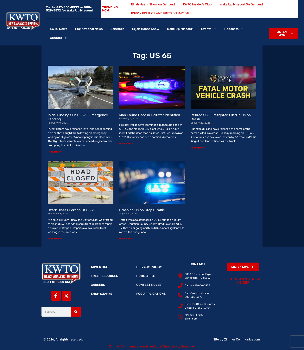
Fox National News (89, 29)
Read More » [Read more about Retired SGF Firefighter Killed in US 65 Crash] (198, 147)
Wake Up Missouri (180, 29)
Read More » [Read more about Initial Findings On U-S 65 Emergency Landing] (55, 151)
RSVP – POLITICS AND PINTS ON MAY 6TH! (161, 13)
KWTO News (58, 29)
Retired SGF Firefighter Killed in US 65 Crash (221, 117)
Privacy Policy (149, 267)
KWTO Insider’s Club (197, 4)
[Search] (76, 312)
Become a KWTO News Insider (242, 281)
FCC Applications (151, 294)
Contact (58, 37)
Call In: (69, 8)
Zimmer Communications (242, 339)
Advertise (99, 267)
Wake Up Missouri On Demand (241, 4)
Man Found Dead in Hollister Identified (149, 115)
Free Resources (104, 276)
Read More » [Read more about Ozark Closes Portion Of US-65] (55, 238)
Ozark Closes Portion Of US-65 (72, 210)
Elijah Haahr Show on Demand (153, 4)
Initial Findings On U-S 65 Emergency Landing (78, 117)
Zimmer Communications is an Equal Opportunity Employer (152, 346)
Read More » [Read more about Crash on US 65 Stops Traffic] (126, 238)
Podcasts (234, 28)
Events (209, 28)
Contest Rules (148, 285)
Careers (98, 285)
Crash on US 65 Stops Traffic (142, 210)
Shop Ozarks (101, 294)
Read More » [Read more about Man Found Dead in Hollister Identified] (126, 143)
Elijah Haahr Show (145, 29)
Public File (145, 276)
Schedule (117, 29)
